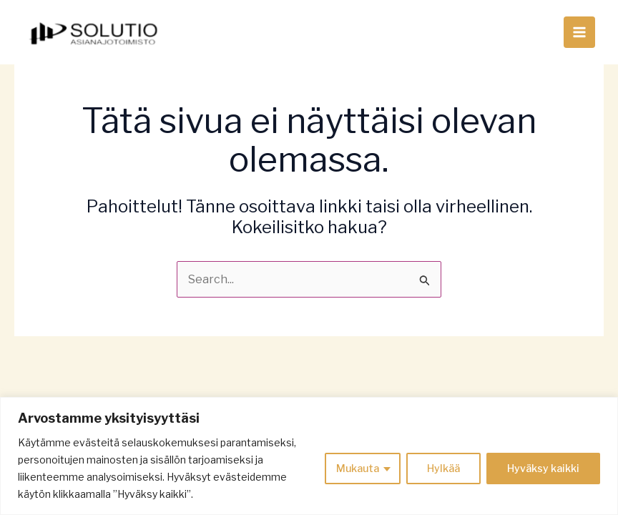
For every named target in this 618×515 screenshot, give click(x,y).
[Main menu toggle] (579, 32)
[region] (309, 456)
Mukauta (357, 468)
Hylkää (443, 468)
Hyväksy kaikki (543, 468)
